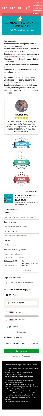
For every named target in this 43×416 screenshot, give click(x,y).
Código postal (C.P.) (11, 261)
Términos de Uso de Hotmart (22, 393)
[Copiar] (19, 376)
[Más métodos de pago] (21, 332)
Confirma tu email (10, 222)
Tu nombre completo (11, 231)
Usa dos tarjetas (18, 303)
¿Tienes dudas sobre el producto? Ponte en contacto (21, 365)
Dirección (7, 240)
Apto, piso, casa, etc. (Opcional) (15, 250)
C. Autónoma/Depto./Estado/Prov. (30, 263)
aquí (26, 401)
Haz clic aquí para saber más (13, 383)
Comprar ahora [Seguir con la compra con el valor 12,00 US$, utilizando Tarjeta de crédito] (21, 351)
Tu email (7, 213)
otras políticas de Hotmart (22, 395)
